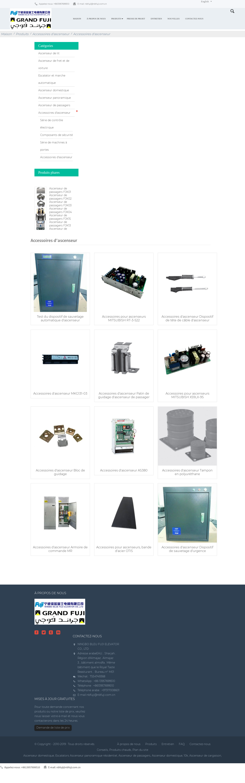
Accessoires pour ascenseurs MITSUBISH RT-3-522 (121, 330)
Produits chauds (120, 755)
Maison (77, 19)
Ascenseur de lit (49, 53)
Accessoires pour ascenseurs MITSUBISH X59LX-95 (182, 405)
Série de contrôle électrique (51, 123)
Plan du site (140, 755)
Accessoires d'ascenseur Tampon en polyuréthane (182, 479)
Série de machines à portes (53, 146)
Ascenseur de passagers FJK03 (60, 209)
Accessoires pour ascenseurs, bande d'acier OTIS (120, 554)
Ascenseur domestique (53, 90)
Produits (116, 19)
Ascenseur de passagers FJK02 (60, 199)
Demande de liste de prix (53, 733)
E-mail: (92, 4)
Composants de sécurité (56, 135)
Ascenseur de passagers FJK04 (60, 218)
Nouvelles (173, 19)
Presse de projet (136, 19)
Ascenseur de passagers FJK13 (60, 238)
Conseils (102, 755)
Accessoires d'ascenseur (50, 34)
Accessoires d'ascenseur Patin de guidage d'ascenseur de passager (120, 405)
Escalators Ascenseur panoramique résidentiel (86, 761)
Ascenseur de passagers (54, 105)
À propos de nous (96, 19)
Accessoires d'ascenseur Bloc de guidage (59, 479)
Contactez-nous (194, 19)
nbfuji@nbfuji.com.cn (101, 700)
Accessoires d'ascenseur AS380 (120, 478)
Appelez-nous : (54, 4)
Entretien (156, 19)
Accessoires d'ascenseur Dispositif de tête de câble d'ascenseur (182, 330)
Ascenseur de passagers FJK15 (60, 228)
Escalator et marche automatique (51, 79)
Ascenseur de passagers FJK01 (60, 190)
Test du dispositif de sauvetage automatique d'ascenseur (59, 330)
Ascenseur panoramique (54, 98)
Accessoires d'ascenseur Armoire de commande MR (59, 554)
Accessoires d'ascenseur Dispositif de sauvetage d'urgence (182, 554)
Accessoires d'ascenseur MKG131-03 (59, 405)
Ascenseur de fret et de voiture (53, 64)
